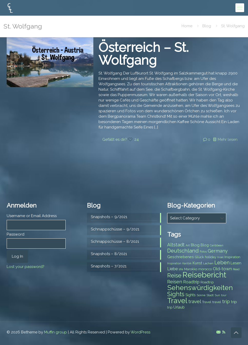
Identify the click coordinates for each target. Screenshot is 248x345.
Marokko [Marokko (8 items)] (190, 269)
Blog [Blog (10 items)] (195, 245)
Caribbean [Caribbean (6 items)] (216, 245)
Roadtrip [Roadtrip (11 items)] (191, 281)
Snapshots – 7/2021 (108, 266)
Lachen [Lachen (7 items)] (208, 263)
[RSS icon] (224, 332)
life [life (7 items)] (181, 269)
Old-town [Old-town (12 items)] (222, 268)
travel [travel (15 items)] (194, 301)
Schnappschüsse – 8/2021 (115, 241)
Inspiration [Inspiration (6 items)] (174, 263)
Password (15, 234)
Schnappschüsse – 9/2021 (115, 229)
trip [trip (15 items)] (226, 301)
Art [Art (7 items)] (188, 245)
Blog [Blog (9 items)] (205, 245)
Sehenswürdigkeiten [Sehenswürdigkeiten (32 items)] (200, 288)
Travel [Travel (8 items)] (206, 302)
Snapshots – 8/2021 (109, 253)
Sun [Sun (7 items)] (217, 295)
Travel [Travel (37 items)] (177, 300)
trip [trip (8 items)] (169, 307)
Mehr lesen (227, 139)
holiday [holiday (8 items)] (210, 257)
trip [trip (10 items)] (234, 302)
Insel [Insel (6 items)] (220, 257)
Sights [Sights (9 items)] (190, 295)
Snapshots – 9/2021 (109, 217)
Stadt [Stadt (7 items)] (210, 295)
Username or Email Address (32, 215)
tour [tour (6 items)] (223, 295)
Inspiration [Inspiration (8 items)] (232, 257)
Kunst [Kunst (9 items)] (197, 263)
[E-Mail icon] (218, 332)
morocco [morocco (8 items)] (205, 269)
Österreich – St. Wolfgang (143, 54)
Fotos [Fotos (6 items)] (203, 251)
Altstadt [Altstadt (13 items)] (176, 244)
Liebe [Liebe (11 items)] (172, 268)
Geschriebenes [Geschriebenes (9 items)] (180, 257)
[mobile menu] (239, 7)
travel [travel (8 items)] (216, 302)
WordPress (140, 332)
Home (187, 26)
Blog (206, 26)
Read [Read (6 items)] (236, 269)
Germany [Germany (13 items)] (218, 251)
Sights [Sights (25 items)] (175, 294)
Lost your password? (25, 266)
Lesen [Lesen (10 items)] (236, 263)
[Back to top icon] (236, 332)
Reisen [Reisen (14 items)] (174, 281)
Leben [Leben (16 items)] (222, 263)
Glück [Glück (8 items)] (199, 257)
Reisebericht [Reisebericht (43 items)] (204, 274)
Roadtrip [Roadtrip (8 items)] (207, 282)
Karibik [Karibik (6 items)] (187, 263)
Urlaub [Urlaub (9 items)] (179, 307)
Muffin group (55, 332)
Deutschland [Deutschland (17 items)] (183, 251)
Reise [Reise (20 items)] (174, 275)
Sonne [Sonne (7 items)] (201, 295)
